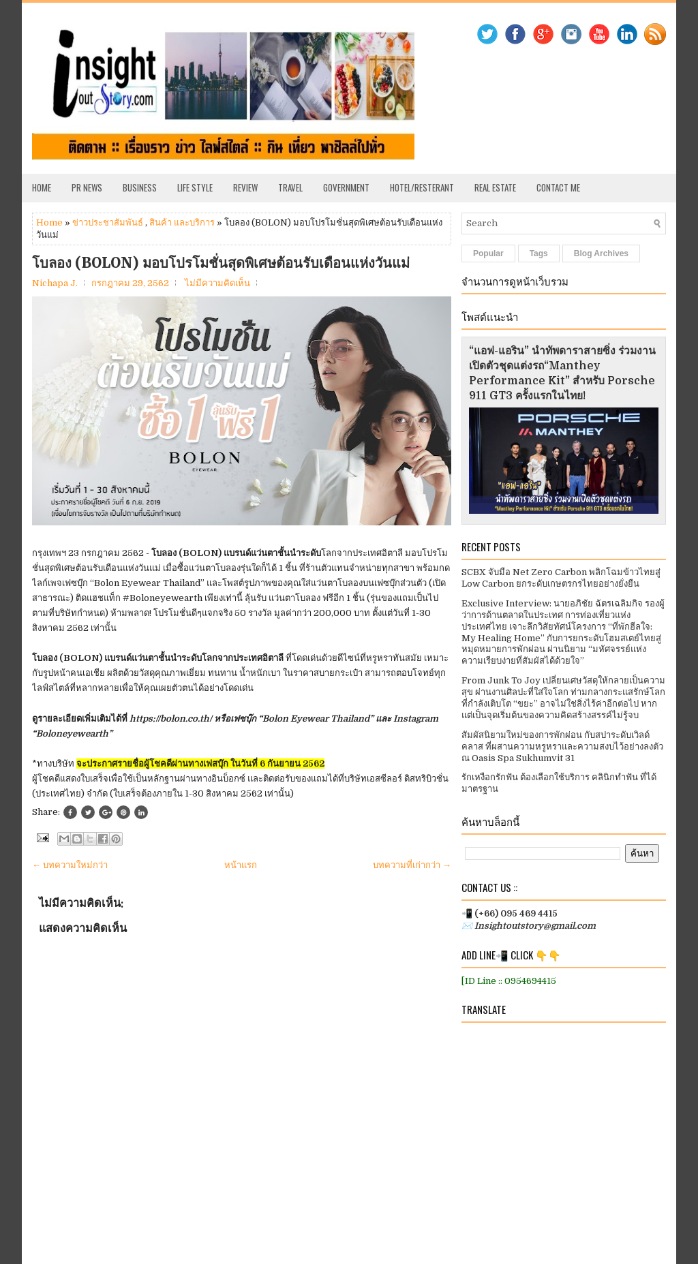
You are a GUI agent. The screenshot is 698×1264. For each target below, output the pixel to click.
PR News (87, 187)
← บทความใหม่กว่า (70, 865)
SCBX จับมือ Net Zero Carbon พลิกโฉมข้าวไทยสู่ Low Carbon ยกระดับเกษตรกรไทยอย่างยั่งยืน (561, 578)
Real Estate (495, 187)
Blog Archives (601, 253)
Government (346, 187)
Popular (488, 253)
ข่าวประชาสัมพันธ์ (107, 222)
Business (140, 187)
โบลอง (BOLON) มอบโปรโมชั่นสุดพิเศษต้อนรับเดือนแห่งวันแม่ (221, 263)
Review (245, 187)
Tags (539, 253)
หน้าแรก (240, 865)
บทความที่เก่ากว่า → (412, 865)
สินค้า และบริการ (182, 222)
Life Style (195, 187)
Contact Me (558, 187)
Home (41, 187)
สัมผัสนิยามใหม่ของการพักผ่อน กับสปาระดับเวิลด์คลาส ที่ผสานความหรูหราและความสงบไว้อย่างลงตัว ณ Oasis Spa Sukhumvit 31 (562, 746)
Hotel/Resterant (422, 187)
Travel (290, 187)
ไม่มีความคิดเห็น (217, 283)
